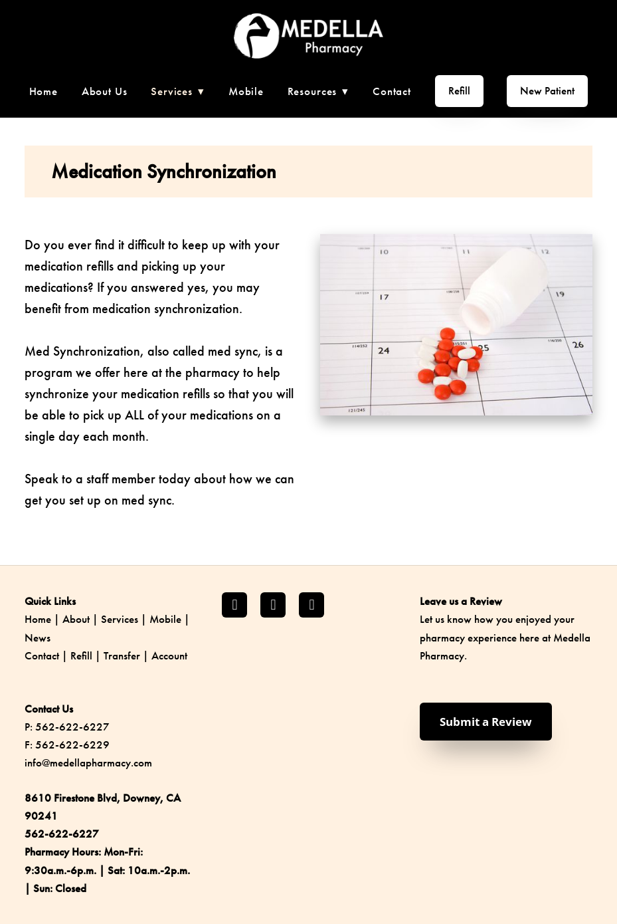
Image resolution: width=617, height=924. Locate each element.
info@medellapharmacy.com (88, 762)
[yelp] (311, 605)
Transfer (122, 655)
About (76, 619)
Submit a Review (486, 721)
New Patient (547, 90)
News (37, 637)
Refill (459, 90)
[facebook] (234, 605)
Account (169, 655)
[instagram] (273, 605)
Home (43, 91)
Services (119, 619)
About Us (105, 91)
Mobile (246, 91)
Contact (392, 91)
